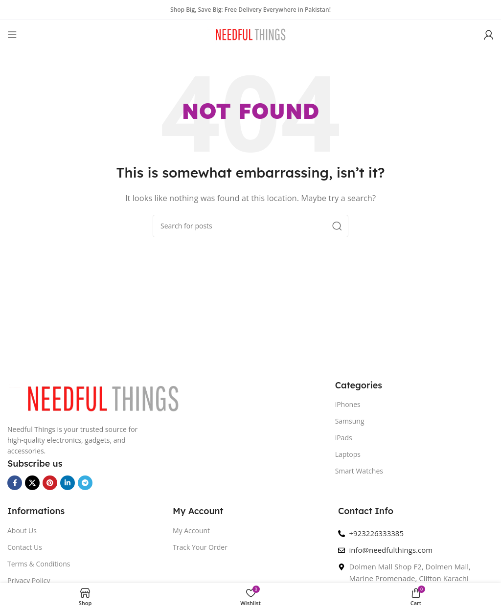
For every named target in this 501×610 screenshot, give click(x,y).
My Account (191, 530)
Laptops (348, 454)
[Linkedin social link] (67, 482)
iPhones (348, 404)
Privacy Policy (28, 580)
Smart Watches (359, 470)
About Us (22, 530)
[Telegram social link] (85, 482)
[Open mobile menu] (12, 35)
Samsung (349, 421)
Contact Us (24, 547)
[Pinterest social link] (50, 482)
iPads (343, 437)
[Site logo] (250, 34)
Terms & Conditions (38, 563)
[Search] (250, 226)
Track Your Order (200, 547)
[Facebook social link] (14, 482)
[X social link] (32, 482)
